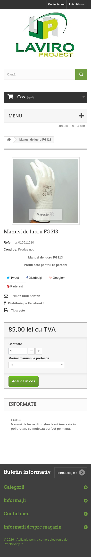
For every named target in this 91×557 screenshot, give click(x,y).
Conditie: (10, 249)
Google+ (57, 277)
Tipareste (18, 310)
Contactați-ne (56, 4)
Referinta (10, 242)
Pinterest (15, 286)
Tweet (13, 277)
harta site (78, 126)
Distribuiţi (34, 277)
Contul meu (17, 513)
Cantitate (15, 344)
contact (63, 126)
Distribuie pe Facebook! (26, 303)
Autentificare (77, 4)
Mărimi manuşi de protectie (29, 358)
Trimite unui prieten (25, 296)
